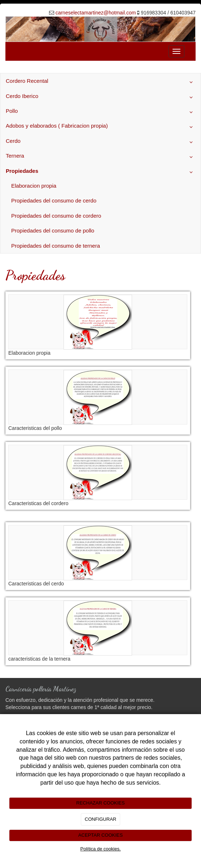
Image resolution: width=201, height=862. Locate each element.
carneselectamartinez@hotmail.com (96, 13)
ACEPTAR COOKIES (100, 835)
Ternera (100, 157)
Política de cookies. (100, 849)
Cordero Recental (100, 82)
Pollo (100, 112)
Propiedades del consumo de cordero (56, 216)
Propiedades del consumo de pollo (52, 230)
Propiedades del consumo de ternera (55, 246)
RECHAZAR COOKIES (100, 803)
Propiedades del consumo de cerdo (53, 200)
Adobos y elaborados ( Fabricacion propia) (100, 127)
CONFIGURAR (100, 819)
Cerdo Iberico (100, 97)
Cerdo (100, 142)
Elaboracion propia (33, 186)
